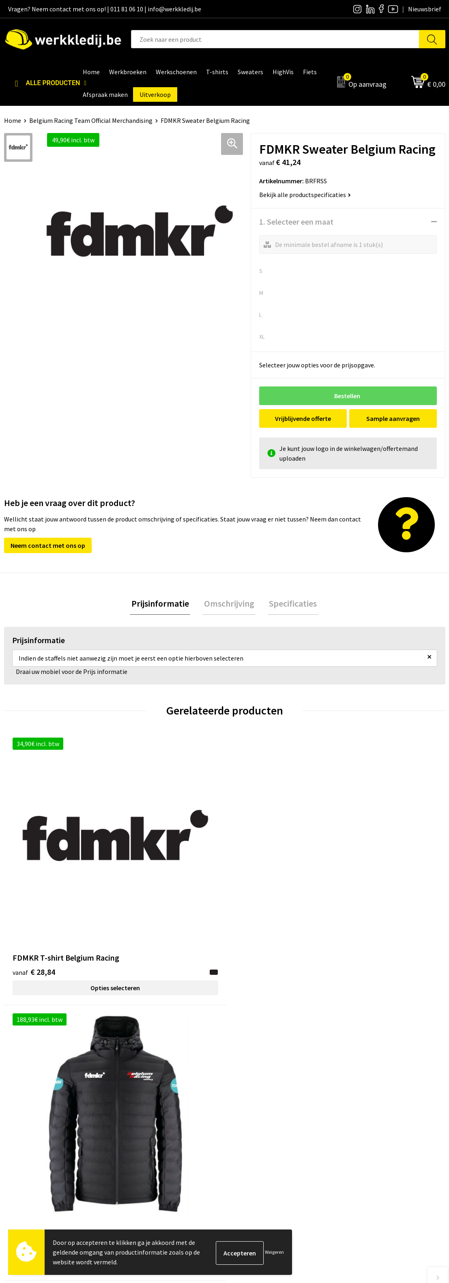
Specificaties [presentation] (290, 604)
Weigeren (274, 1252)
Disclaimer (358, 1075)
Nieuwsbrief (251, 1087)
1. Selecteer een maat (296, 222)
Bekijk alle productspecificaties (305, 195)
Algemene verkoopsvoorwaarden (171, 1112)
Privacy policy (144, 1087)
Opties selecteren (59, 889)
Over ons (246, 1075)
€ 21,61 (365, 873)
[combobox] (275, 39)
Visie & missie (252, 1100)
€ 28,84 (34, 873)
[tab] (163, 604)
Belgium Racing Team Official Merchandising (91, 120)
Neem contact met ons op (48, 545)
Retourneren (361, 1100)
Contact (136, 1075)
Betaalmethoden (367, 1087)
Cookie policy (143, 1100)
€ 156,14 (146, 873)
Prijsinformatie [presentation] (163, 604)
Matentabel (250, 1112)
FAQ (130, 1124)
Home (12, 120)
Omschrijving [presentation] (229, 604)
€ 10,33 (254, 873)
